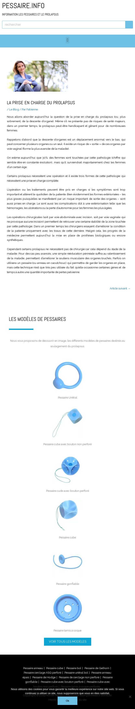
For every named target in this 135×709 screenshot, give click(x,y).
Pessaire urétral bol (76, 672)
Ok (67, 700)
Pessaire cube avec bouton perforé (62, 681)
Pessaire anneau (33, 668)
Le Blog (14, 109)
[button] (67, 40)
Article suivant (120, 288)
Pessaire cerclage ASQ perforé (42, 672)
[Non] (130, 697)
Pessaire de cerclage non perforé (79, 677)
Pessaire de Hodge (44, 677)
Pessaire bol (73, 668)
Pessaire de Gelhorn (97, 668)
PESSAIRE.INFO (30, 8)
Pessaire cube (54, 668)
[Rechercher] (129, 24)
